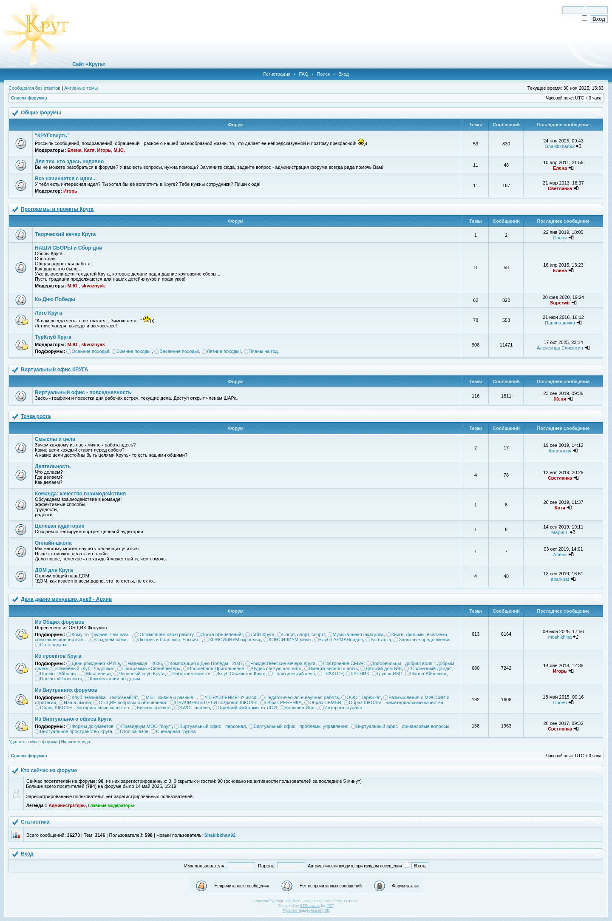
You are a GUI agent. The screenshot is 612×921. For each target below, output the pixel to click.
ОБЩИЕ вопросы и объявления (133, 702)
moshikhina (560, 637)
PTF (329, 906)
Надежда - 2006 (145, 663)
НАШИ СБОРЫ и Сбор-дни (68, 248)
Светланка (560, 188)
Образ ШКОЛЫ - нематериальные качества (396, 702)
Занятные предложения (424, 639)
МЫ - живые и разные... (171, 697)
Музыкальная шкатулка (358, 634)
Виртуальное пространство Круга (76, 731)
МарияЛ (560, 532)
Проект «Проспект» (61, 678)
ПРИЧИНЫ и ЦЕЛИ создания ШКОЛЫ (216, 702)
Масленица (98, 673)
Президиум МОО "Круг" (146, 726)
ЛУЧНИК (360, 673)
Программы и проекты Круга (57, 209)
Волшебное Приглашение (216, 668)
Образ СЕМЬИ (325, 702)
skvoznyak (93, 285)
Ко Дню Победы (55, 299)
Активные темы (81, 88)
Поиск (323, 74)
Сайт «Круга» (88, 64)
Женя (560, 398)
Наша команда (75, 741)
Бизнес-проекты (154, 707)
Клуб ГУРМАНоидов (341, 639)
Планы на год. (264, 351)
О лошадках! (54, 644)
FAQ (303, 74)
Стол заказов (134, 731)
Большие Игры (301, 707)
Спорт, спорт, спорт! (303, 634)
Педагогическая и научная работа (302, 697)
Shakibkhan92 (560, 146)
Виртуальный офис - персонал (212, 726)
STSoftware (310, 906)
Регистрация (276, 74)
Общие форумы (41, 113)
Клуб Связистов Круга (242, 673)
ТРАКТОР (333, 673)
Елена (74, 150)
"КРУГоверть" (52, 136)
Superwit (560, 302)
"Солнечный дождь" (430, 668)
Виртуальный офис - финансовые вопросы (403, 726)
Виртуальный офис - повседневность (83, 392)
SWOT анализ (194, 707)
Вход (343, 74)
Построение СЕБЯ (343, 663)
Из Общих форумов (60, 622)
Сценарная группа (176, 731)
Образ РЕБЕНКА (283, 702)
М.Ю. (119, 150)
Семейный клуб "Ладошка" (85, 668)
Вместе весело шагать (333, 668)
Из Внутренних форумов (66, 690)
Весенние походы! (179, 351)
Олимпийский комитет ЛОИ (247, 707)
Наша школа (77, 702)
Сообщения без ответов (34, 88)
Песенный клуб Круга (142, 673)
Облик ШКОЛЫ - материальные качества (84, 707)
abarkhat (560, 579)
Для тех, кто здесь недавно (69, 162)
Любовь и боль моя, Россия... (170, 639)
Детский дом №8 (384, 668)
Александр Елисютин (560, 347)
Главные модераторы (111, 805)
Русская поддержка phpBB (306, 910)
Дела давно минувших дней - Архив (66, 599)
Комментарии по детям (115, 678)
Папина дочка (560, 322)
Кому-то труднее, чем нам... (101, 634)
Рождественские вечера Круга (282, 663)
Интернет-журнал (343, 707)
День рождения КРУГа (95, 663)
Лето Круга (48, 313)
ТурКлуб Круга (53, 337)
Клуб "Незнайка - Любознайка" (104, 697)
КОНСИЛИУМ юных (290, 639)
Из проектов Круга (58, 656)
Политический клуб (294, 673)
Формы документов (92, 726)
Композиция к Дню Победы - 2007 (206, 663)
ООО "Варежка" (363, 697)
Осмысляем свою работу (166, 634)
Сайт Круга (262, 634)
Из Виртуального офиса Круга (73, 719)
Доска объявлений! (222, 634)
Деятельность (53, 466)
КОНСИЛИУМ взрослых (235, 639)
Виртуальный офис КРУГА (54, 369)
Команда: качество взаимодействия (80, 494)
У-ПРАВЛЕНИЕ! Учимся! (231, 697)
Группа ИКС (389, 673)
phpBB (281, 901)
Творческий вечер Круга (65, 234)
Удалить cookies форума (33, 741)
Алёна (560, 554)
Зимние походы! (134, 351)
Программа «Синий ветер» (151, 668)
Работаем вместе (191, 673)
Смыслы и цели (55, 439)
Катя (89, 150)
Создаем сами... (112, 639)
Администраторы (66, 805)
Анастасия (560, 450)
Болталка (381, 639)
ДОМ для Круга (54, 570)
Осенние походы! (90, 351)
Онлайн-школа (53, 543)
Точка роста (36, 416)
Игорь (104, 150)
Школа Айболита (428, 673)
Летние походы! (224, 351)
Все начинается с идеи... (66, 179)
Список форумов (29, 98)
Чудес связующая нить (277, 668)
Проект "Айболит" (59, 673)
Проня (560, 237)
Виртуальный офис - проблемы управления (301, 726)
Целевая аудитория (60, 526)
